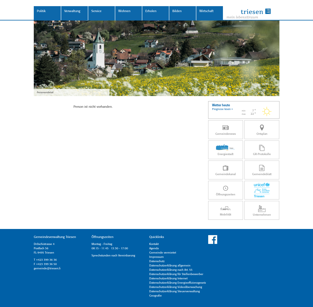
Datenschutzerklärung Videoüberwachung (175, 287)
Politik (41, 11)
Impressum (156, 257)
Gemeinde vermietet (162, 252)
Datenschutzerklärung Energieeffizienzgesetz (177, 282)
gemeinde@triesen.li (47, 268)
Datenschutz (157, 261)
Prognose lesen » (222, 109)
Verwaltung (72, 11)
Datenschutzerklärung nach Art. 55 (170, 269)
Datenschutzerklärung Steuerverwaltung (174, 291)
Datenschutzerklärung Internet (168, 278)
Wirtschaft (206, 11)
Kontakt (154, 244)
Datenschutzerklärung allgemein (169, 265)
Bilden (177, 11)
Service (96, 11)
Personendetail (45, 92)
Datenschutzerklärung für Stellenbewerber (176, 274)
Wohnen (124, 11)
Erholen (150, 11)
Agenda (154, 248)
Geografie (155, 295)
